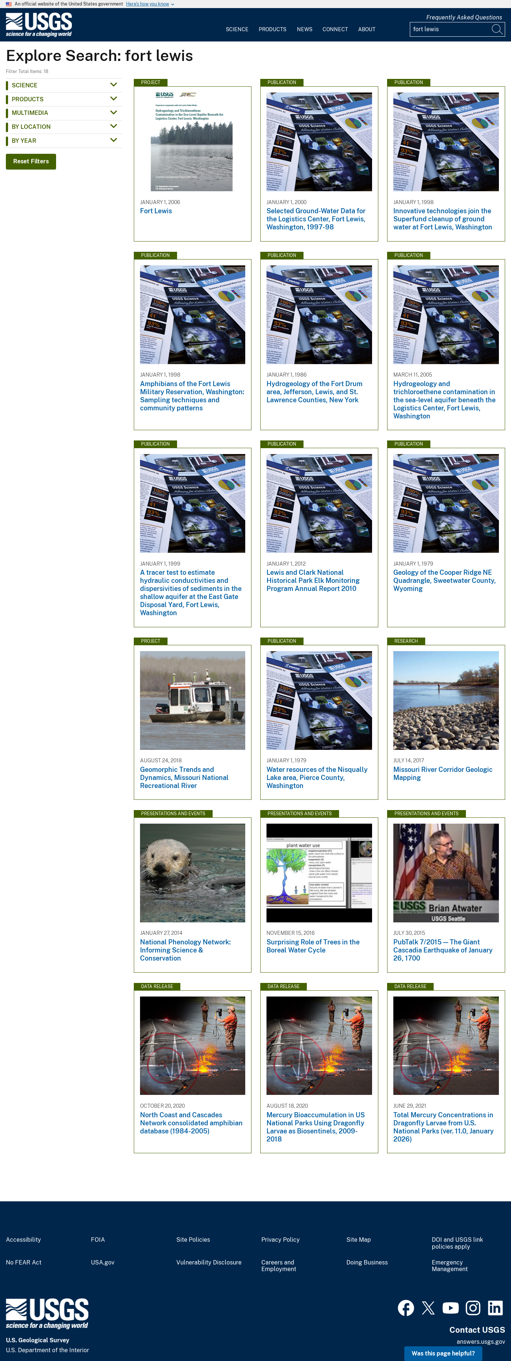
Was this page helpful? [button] (443, 1353)
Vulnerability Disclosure (209, 1262)
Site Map (358, 1240)
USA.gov (102, 1262)
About (366, 29)
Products (272, 29)
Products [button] (28, 99)
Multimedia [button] (30, 112)
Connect (335, 29)
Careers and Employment (278, 1266)
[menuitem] (237, 24)
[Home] (39, 35)
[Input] (457, 29)
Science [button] (24, 85)
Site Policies (193, 1240)
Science (237, 29)
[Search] (497, 29)
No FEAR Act (23, 1262)
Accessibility (23, 1240)
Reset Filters (31, 161)
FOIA (98, 1240)
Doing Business (367, 1262)
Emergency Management (450, 1266)
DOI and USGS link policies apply (457, 1243)
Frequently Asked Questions (464, 17)
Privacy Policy (280, 1240)
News (304, 29)
